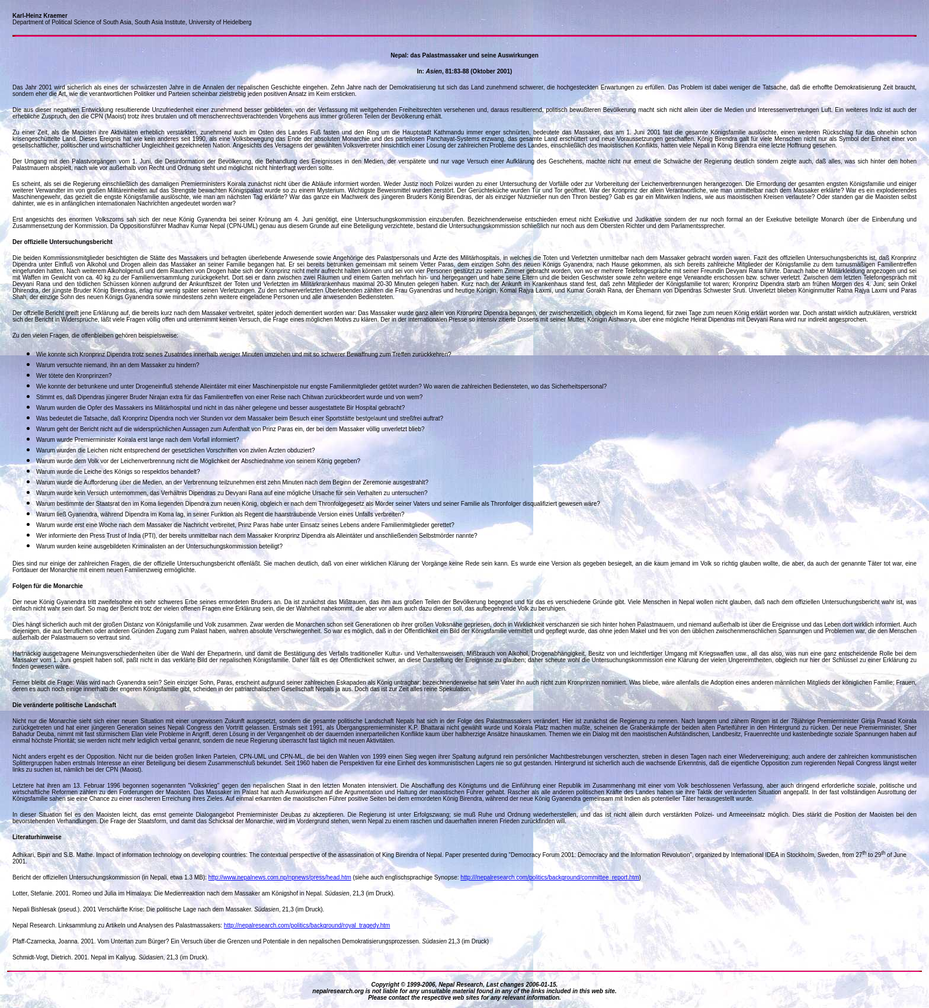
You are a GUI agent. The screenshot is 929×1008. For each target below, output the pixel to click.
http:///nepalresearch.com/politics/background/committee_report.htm (549, 877)
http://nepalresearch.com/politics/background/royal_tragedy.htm (307, 925)
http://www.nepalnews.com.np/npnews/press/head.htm (280, 877)
